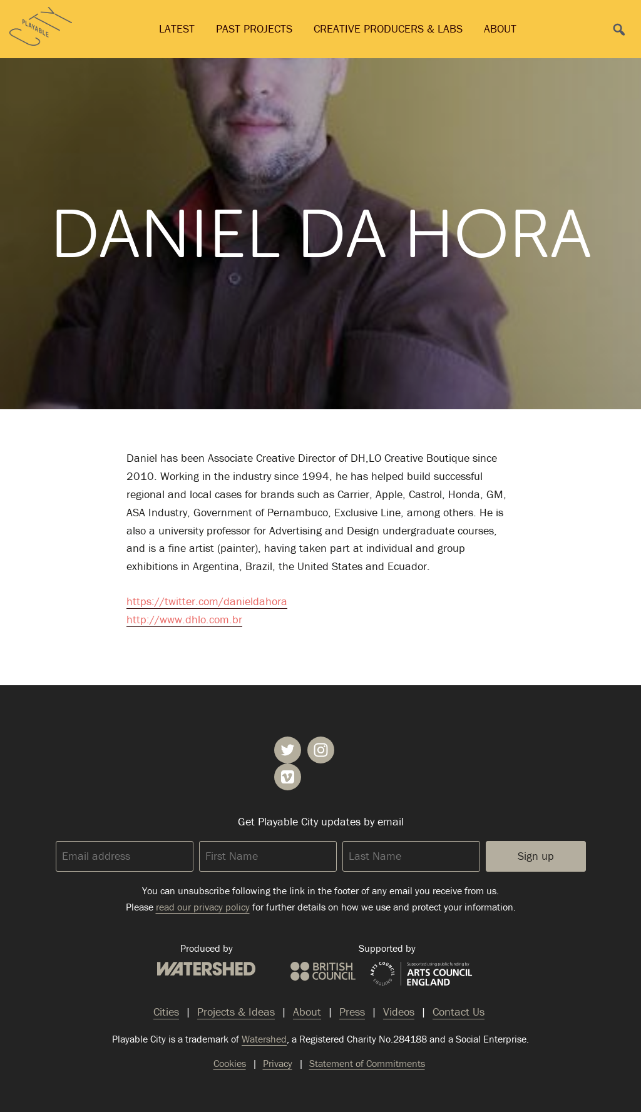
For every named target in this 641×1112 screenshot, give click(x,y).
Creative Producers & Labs (388, 28)
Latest (177, 28)
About (500, 28)
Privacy (277, 1063)
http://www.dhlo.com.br (184, 619)
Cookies (229, 1063)
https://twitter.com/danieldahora (206, 601)
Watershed (206, 969)
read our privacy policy (203, 906)
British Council (323, 971)
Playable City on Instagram (320, 750)
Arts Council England (421, 974)
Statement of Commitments (367, 1063)
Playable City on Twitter (287, 750)
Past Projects (254, 28)
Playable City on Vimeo (287, 776)
